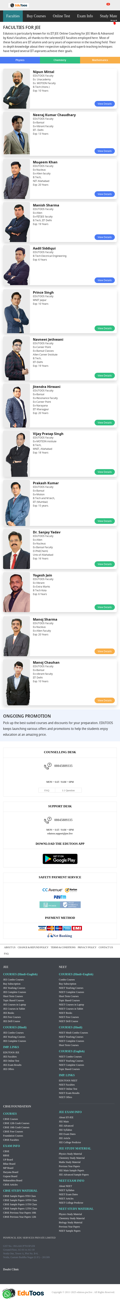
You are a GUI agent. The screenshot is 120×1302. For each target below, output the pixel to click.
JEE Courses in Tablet (14, 1008)
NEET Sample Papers (69, 1230)
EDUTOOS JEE (11, 1052)
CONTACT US (106, 947)
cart (105, 5)
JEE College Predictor (70, 1142)
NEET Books (65, 1012)
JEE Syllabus (65, 1129)
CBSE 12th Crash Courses (16, 1123)
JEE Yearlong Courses (14, 987)
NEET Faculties (67, 1084)
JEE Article (64, 1138)
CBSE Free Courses (13, 1131)
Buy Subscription (11, 983)
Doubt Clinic (11, 1269)
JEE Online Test (11, 1060)
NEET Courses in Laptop (71, 1004)
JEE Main (64, 1121)
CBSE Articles (10, 1184)
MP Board (8, 1168)
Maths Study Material (70, 1162)
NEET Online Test (68, 1088)
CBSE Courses (10, 1119)
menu (4, 5)
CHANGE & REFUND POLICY (33, 947)
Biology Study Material (70, 1222)
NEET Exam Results (69, 1093)
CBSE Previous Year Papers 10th (19, 1212)
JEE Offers (8, 1069)
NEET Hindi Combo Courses (73, 1032)
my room (116, 5)
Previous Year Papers (69, 1166)
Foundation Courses (13, 1135)
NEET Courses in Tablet (71, 1008)
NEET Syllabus (66, 1190)
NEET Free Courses (69, 1017)
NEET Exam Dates (68, 1194)
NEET (63, 967)
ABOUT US (9, 947)
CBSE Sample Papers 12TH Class (20, 1208)
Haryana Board (10, 1172)
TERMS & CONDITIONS (63, 947)
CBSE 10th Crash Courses (16, 1127)
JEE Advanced (66, 1125)
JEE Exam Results (12, 1064)
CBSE (6, 1151)
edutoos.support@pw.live (60, 833)
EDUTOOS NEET (68, 1080)
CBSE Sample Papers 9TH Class (19, 1196)
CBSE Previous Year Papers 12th (19, 1216)
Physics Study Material (70, 1153)
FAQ (46, 790)
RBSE (6, 1155)
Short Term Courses (13, 996)
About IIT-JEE (66, 1117)
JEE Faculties (10, 1056)
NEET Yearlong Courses (71, 987)
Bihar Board (9, 1163)
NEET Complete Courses (71, 992)
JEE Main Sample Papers (71, 1170)
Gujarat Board (10, 1176)
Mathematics (100, 60)
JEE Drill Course (11, 1021)
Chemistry (60, 60)
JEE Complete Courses (14, 992)
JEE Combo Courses (13, 979)
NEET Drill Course (68, 1021)
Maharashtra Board (12, 1180)
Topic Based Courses (13, 1000)
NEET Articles (66, 1198)
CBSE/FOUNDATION (17, 1106)
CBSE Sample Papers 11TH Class (20, 1204)
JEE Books (8, 1012)
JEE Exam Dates (67, 1134)
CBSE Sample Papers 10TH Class (20, 1200)
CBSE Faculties (11, 1139)
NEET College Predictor (71, 1202)
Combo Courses (67, 979)
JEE (5, 967)
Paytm (60, 897)
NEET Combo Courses (70, 1056)
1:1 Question (68, 790)
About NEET (65, 1186)
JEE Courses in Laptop (14, 1004)
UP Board (8, 1159)
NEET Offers (65, 1097)
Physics (20, 60)
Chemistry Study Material (72, 1158)
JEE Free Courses (12, 1017)
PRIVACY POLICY (87, 947)
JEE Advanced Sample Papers (74, 1174)
